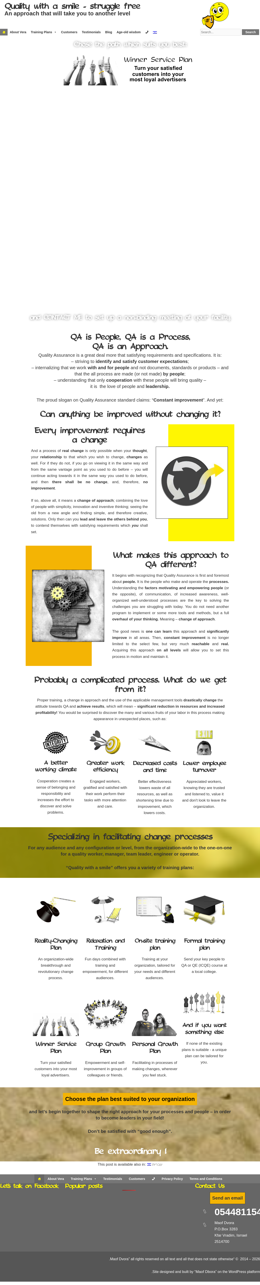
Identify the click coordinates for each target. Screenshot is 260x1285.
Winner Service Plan (55, 1048)
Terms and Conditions (205, 1179)
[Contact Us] (153, 1178)
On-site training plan (155, 945)
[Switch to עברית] (154, 1164)
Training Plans (44, 32)
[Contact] (147, 32)
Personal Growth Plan (155, 1048)
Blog (108, 32)
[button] (5, 180)
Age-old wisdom (128, 32)
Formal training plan (204, 945)
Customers (69, 32)
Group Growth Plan (105, 1048)
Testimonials (91, 32)
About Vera (18, 32)
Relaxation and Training (105, 945)
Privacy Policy (172, 1179)
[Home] (4, 32)
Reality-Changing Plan (55, 945)
